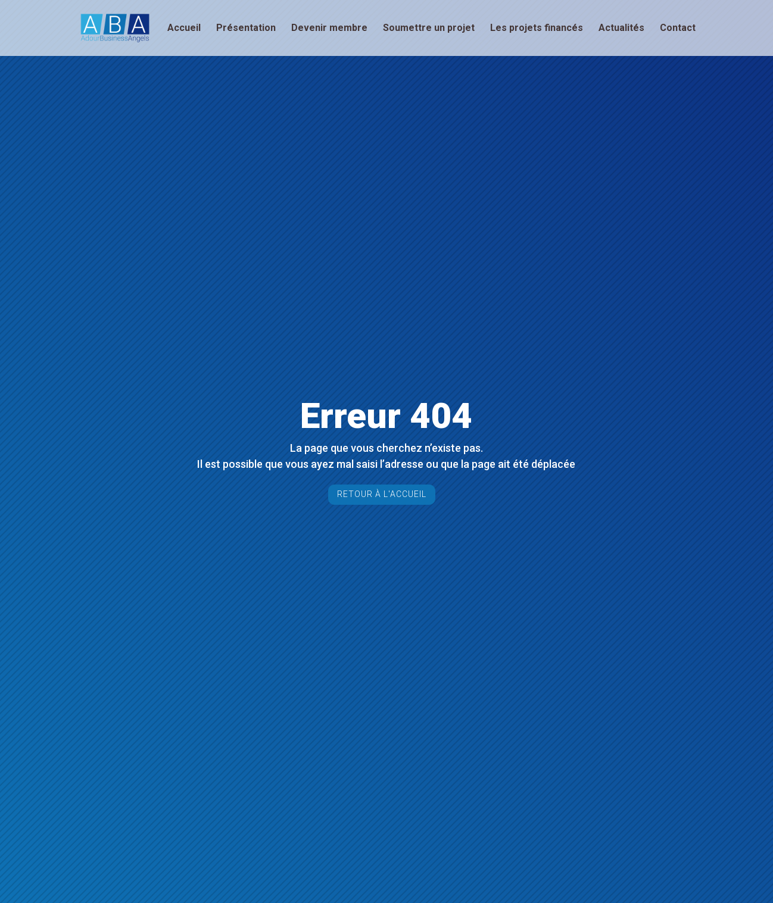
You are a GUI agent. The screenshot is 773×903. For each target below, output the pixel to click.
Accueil (184, 28)
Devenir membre (329, 28)
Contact (678, 28)
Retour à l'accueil (381, 494)
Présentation (246, 28)
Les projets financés (536, 28)
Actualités (621, 28)
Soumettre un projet (429, 28)
